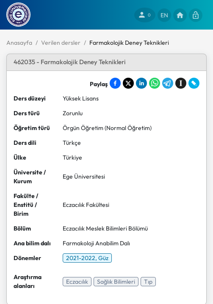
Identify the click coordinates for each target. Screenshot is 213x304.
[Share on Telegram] (167, 83)
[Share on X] (128, 83)
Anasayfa (19, 42)
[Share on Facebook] (115, 83)
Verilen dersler (60, 42)
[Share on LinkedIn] (141, 83)
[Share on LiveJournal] (193, 83)
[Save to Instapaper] (180, 83)
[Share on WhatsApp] (154, 83)
